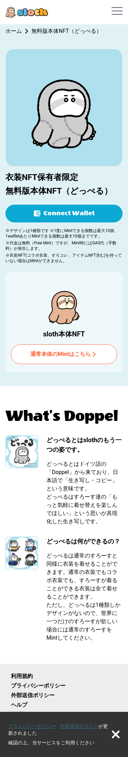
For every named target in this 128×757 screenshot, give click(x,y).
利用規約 (22, 676)
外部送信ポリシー (33, 695)
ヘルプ (19, 705)
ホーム (13, 31)
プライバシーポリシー (38, 685)
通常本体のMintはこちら (64, 354)
